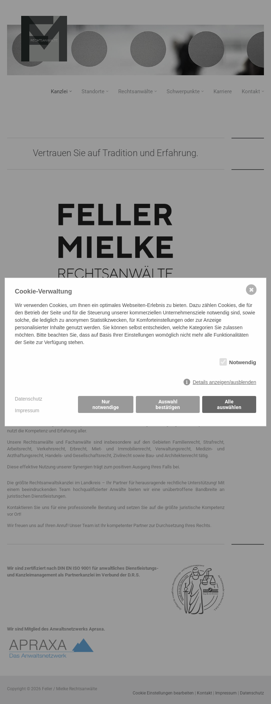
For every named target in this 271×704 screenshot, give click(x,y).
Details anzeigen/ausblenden (224, 382)
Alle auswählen (229, 404)
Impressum (27, 410)
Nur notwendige (105, 404)
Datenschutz (28, 399)
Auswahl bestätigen (168, 404)
